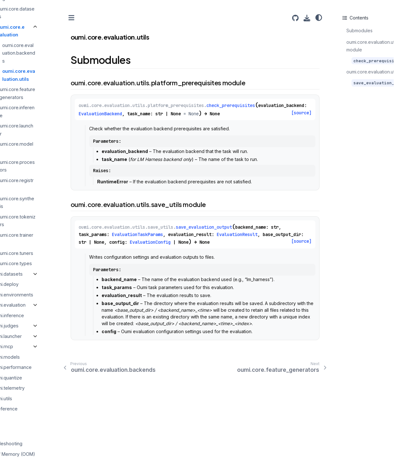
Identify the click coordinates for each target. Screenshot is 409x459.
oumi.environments (49, 294)
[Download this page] (307, 18)
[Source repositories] (295, 18)
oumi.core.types (51, 263)
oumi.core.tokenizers (53, 220)
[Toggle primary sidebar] (108, 17)
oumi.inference (45, 315)
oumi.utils (39, 398)
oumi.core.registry (52, 184)
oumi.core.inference (52, 111)
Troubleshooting (41, 443)
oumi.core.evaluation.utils (55, 74)
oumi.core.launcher (52, 129)
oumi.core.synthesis (52, 202)
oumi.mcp (39, 346)
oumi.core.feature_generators (53, 93)
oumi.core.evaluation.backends (55, 52)
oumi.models (43, 356)
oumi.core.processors (53, 165)
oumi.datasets (44, 273)
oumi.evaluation (45, 305)
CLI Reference (39, 408)
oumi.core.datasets (52, 12)
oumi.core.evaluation (47, 30)
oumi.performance (48, 367)
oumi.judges (42, 325)
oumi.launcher (43, 336)
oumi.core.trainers (52, 238)
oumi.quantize (44, 377)
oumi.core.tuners (52, 253)
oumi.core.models (52, 147)
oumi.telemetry (45, 388)
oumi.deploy (42, 284)
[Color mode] (319, 17)
